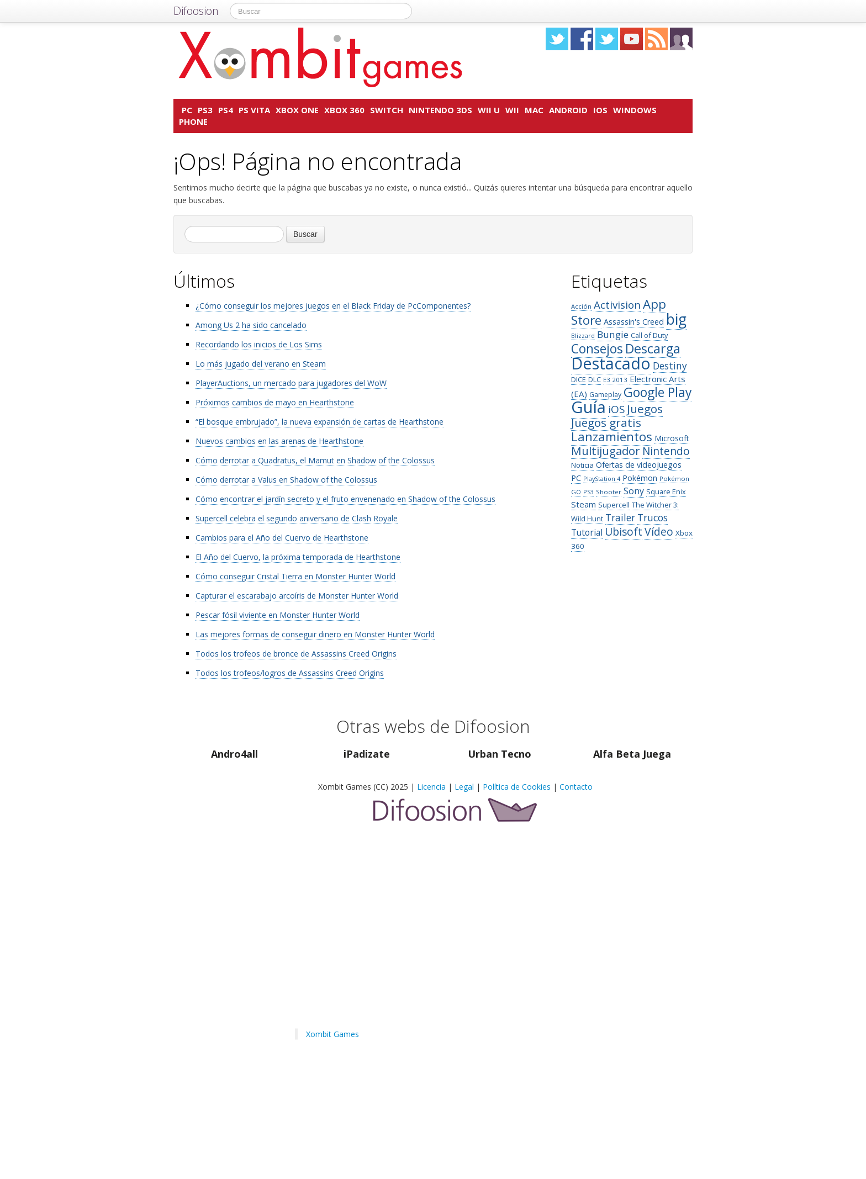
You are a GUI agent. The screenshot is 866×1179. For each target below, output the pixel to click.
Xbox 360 (344, 109)
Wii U (489, 109)
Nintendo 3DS (440, 109)
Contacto (576, 786)
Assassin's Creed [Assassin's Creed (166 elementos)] (634, 321)
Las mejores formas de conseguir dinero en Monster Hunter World (315, 634)
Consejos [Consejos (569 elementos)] (597, 348)
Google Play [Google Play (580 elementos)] (657, 392)
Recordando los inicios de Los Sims (259, 344)
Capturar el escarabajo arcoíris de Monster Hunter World (297, 595)
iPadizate (367, 753)
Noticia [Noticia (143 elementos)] (582, 465)
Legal (464, 786)
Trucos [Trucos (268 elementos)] (652, 517)
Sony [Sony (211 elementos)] (634, 491)
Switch (386, 109)
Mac (534, 109)
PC (187, 109)
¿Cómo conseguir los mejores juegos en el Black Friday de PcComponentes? (333, 305)
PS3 (205, 109)
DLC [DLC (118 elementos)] (594, 379)
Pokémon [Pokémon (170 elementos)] (639, 477)
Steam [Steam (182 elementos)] (583, 504)
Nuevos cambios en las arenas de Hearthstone (279, 441)
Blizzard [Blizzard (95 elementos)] (583, 336)
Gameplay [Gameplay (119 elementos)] (605, 394)
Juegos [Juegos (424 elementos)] (645, 408)
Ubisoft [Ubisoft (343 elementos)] (623, 531)
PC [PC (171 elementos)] (576, 477)
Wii (512, 109)
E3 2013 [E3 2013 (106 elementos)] (615, 380)
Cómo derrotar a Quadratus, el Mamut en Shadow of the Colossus (315, 460)
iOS (600, 109)
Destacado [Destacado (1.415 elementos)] (611, 363)
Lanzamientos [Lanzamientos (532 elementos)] (611, 436)
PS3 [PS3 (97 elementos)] (588, 492)
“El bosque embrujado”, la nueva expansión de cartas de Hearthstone (319, 421)
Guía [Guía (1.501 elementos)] (588, 407)
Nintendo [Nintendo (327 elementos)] (666, 451)
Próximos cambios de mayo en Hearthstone (275, 402)
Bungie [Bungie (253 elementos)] (613, 334)
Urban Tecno (499, 753)
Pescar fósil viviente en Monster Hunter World (278, 615)
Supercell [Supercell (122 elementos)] (614, 505)
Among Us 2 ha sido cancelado (251, 325)
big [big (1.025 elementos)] (676, 319)
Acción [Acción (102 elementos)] (581, 306)
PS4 (225, 109)
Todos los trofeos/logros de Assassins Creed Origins (290, 673)
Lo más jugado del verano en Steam (261, 363)
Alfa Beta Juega (632, 753)
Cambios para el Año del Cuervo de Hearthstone (282, 537)
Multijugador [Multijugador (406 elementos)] (605, 450)
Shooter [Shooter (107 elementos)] (608, 492)
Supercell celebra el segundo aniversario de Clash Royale (297, 518)
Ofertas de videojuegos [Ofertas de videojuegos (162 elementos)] (639, 464)
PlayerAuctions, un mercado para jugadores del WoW (291, 383)
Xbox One (297, 109)
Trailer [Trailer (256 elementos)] (620, 517)
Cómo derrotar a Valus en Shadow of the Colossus (286, 479)
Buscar (305, 234)
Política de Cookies (517, 786)
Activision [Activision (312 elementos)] (617, 304)
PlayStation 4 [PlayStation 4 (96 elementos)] (601, 478)
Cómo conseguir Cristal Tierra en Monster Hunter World (295, 576)
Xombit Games (332, 1034)
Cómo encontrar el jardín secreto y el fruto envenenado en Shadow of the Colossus (345, 499)
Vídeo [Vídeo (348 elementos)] (659, 531)
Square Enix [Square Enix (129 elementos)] (666, 491)
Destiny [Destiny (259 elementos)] (670, 365)
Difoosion (196, 10)
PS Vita (254, 109)
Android (568, 109)
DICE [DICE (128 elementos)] (578, 379)
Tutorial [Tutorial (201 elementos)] (587, 532)
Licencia (431, 786)
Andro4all (234, 753)
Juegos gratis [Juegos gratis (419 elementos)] (606, 422)
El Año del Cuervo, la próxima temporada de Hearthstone (298, 557)
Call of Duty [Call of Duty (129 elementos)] (649, 335)
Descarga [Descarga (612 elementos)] (652, 348)
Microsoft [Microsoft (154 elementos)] (671, 438)
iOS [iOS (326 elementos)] (616, 409)
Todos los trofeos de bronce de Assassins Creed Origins (296, 653)
